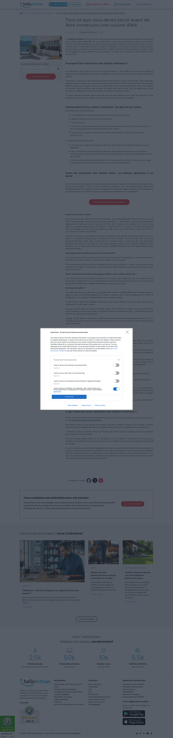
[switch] (116, 365)
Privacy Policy (100, 405)
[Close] (128, 332)
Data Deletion (73, 405)
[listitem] (86, 360)
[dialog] (86, 369)
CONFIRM (69, 397)
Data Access (86, 405)
